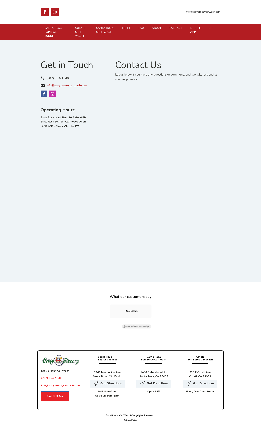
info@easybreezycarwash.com (67, 85)
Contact (175, 28)
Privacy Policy (130, 420)
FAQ (141, 28)
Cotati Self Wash (80, 32)
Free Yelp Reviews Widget (136, 326)
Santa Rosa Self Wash (105, 30)
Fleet (126, 28)
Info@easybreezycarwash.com (60, 385)
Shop (212, 28)
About (156, 28)
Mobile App (195, 30)
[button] (109, 321)
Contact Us (55, 396)
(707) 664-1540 (58, 78)
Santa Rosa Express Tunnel (53, 32)
